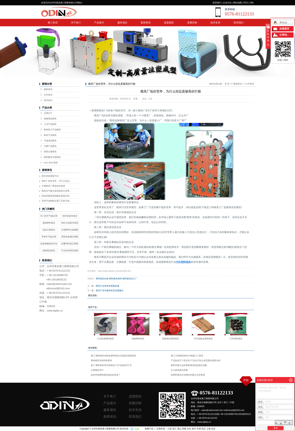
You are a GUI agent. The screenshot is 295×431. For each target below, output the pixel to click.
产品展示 (99, 22)
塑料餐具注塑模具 (52, 157)
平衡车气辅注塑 (48, 236)
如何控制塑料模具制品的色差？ (106, 375)
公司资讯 (48, 95)
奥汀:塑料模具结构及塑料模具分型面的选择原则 (113, 355)
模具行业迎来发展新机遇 (107, 286)
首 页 (227, 84)
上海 (208, 428)
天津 (199, 428)
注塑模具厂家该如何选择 (53, 186)
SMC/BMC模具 (51, 162)
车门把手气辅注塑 (48, 216)
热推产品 (149, 428)
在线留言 (284, 28)
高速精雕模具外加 (48, 243)
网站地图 (237, 2)
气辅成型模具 (50, 140)
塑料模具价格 (102, 278)
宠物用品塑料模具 (170, 338)
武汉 (203, 428)
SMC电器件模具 (70, 216)
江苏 (169, 428)
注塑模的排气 (97, 370)
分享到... (284, 35)
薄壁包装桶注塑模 (69, 236)
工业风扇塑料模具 (105, 338)
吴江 (174, 428)
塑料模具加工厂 (129, 278)
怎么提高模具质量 (179, 370)
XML (252, 2)
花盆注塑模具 (48, 230)
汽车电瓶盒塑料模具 (203, 338)
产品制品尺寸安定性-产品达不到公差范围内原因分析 (195, 360)
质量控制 (192, 22)
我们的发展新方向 (50, 176)
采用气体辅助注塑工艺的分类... (56, 201)
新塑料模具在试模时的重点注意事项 (188, 375)
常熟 (184, 428)
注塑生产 (48, 113)
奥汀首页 (53, 22)
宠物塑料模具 (48, 223)
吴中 (194, 428)
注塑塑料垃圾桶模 (69, 230)
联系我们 (217, 2)
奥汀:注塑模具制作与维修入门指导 (187, 355)
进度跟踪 (169, 22)
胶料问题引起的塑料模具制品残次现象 (189, 365)
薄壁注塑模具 (50, 151)
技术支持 (215, 22)
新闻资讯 (146, 22)
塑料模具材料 (115, 278)
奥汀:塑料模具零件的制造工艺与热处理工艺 (111, 365)
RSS (245, 2)
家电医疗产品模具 (52, 129)
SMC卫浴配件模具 (70, 223)
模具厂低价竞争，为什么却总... (56, 181)
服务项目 (122, 22)
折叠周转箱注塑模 (69, 243)
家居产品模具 (50, 135)
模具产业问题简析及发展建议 (109, 290)
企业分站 (227, 2)
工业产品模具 (50, 124)
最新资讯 (48, 89)
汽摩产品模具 (50, 146)
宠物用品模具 (50, 118)
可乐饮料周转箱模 (69, 250)
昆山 (179, 428)
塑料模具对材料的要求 (101, 360)
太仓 (189, 428)
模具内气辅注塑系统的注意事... (56, 191)
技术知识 (48, 100)
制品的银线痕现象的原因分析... (56, 196)
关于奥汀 (76, 22)
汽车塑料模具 (236, 338)
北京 (213, 428)
